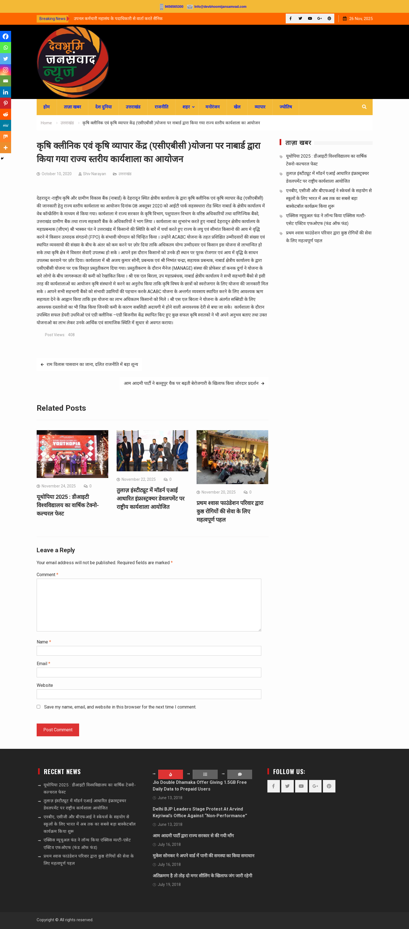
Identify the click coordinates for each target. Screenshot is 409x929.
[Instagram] (5, 69)
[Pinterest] (5, 103)
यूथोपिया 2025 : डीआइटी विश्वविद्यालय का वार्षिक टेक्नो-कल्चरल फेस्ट (68, 505)
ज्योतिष (286, 107)
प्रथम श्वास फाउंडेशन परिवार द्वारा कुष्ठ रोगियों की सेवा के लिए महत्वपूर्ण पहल (230, 511)
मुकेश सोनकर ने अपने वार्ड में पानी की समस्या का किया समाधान (203, 855)
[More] (5, 147)
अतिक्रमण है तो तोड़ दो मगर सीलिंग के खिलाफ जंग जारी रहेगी (202, 875)
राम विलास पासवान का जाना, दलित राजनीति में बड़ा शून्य (92, 364)
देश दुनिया (103, 107)
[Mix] (5, 136)
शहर (186, 107)
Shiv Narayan (94, 174)
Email (43, 663)
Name (44, 642)
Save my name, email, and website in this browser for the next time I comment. (120, 707)
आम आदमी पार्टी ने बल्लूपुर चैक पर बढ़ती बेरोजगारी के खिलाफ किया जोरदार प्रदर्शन (191, 383)
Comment (47, 574)
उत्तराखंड (133, 107)
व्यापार (260, 107)
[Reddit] (5, 114)
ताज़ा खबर (72, 107)
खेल (237, 107)
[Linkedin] (5, 92)
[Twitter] (5, 58)
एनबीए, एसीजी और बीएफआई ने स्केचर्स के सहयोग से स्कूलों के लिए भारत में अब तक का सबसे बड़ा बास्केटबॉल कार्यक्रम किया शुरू (329, 198)
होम (46, 107)
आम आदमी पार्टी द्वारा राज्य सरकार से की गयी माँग (193, 835)
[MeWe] (5, 125)
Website (45, 685)
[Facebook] (5, 36)
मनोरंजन (212, 107)
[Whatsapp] (5, 47)
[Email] (5, 80)
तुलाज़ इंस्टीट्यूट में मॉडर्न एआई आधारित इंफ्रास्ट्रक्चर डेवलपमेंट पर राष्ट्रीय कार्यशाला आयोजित (150, 498)
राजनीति (161, 107)
